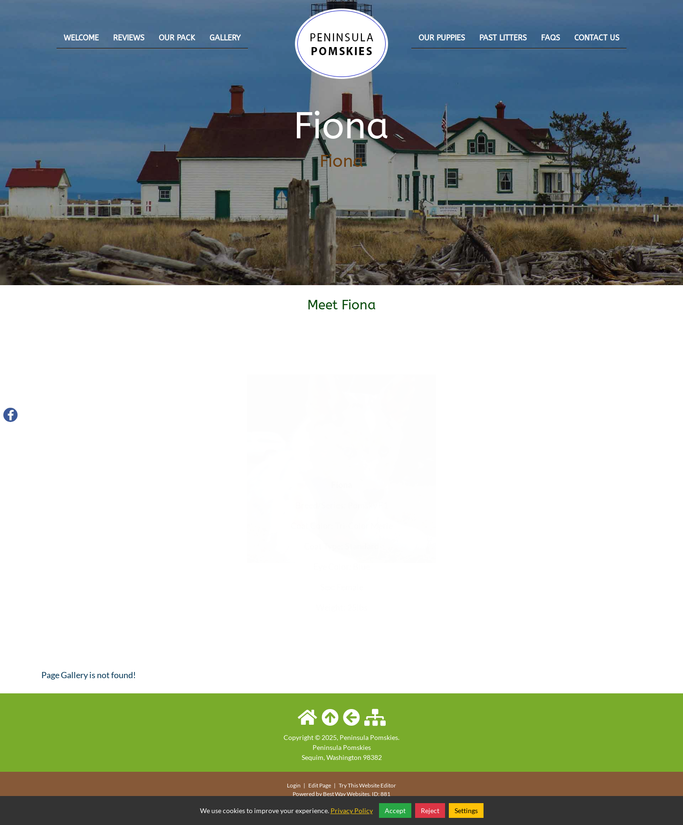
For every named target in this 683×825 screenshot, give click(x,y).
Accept (395, 810)
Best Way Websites (346, 793)
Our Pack (177, 37)
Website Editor (377, 785)
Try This (348, 785)
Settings (466, 810)
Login (294, 785)
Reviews (128, 37)
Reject (430, 810)
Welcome (81, 37)
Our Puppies (441, 37)
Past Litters (503, 37)
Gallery (225, 37)
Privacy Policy (352, 810)
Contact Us (596, 37)
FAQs (550, 37)
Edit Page (320, 785)
